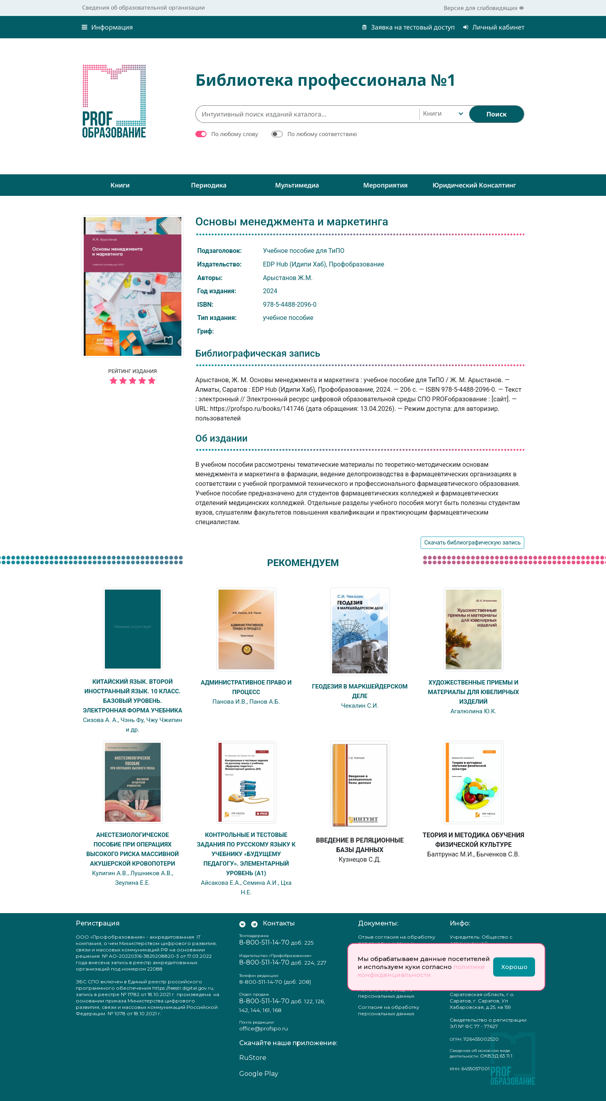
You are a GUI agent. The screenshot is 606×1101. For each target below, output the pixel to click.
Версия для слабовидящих (484, 8)
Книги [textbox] (432, 113)
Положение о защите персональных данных (386, 1002)
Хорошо (514, 967)
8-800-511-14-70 (264, 952)
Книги (120, 185)
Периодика (208, 185)
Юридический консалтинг (474, 185)
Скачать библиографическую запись (472, 542)
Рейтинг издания (132, 377)
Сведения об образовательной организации (143, 7)
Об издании (221, 438)
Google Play (258, 1083)
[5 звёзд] (132, 381)
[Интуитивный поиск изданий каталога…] (307, 114)
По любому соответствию (322, 134)
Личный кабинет (493, 27)
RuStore (252, 1067)
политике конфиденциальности (421, 971)
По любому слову (234, 134)
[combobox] (442, 114)
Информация (107, 27)
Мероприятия (385, 185)
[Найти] (496, 114)
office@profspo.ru (263, 1038)
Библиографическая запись (257, 353)
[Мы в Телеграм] (254, 933)
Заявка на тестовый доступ (408, 27)
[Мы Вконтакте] (242, 933)
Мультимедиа (297, 185)
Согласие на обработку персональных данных (388, 1020)
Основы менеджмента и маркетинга (291, 221)
